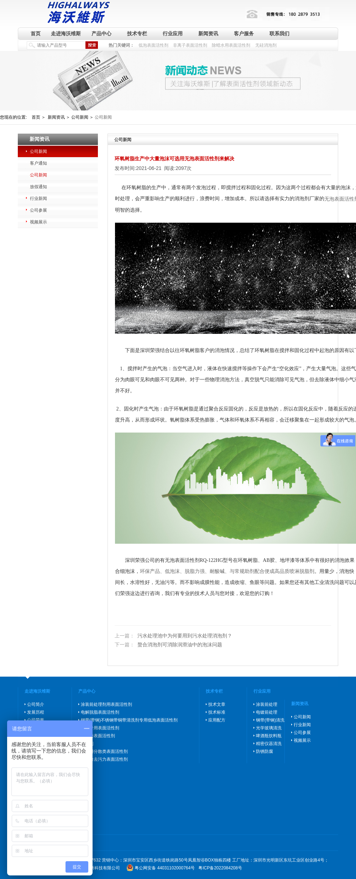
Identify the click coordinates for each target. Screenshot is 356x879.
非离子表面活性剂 (190, 45)
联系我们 (279, 33)
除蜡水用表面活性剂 (231, 45)
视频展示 (38, 221)
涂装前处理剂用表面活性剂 (106, 704)
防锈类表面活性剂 (98, 735)
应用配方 (216, 720)
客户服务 (244, 33)
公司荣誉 (35, 720)
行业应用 (173, 33)
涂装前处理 (266, 704)
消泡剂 (87, 743)
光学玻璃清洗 (269, 727)
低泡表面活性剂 (153, 45)
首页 (36, 33)
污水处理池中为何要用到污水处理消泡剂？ (173, 635)
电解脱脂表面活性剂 (100, 712)
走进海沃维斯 (66, 33)
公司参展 (38, 210)
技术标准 (216, 712)
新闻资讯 (208, 33)
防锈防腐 (264, 751)
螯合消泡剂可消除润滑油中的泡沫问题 (168, 645)
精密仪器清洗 (269, 743)
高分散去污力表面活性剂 (104, 759)
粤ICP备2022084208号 (220, 867)
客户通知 (38, 163)
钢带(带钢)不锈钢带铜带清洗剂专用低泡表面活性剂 (129, 720)
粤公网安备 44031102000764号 (165, 867)
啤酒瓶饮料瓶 (269, 735)
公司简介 (35, 704)
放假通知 (38, 186)
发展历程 (35, 712)
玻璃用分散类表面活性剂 (104, 751)
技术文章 (216, 704)
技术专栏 (137, 33)
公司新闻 (38, 151)
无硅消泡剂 (266, 45)
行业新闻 (38, 198)
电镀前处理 (266, 712)
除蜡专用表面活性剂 (100, 727)
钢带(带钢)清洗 (270, 720)
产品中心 (101, 33)
